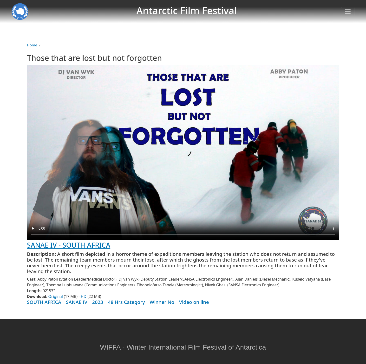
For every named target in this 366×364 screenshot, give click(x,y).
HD (83, 296)
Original (55, 296)
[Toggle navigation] (347, 11)
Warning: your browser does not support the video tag (183, 152)
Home (32, 45)
